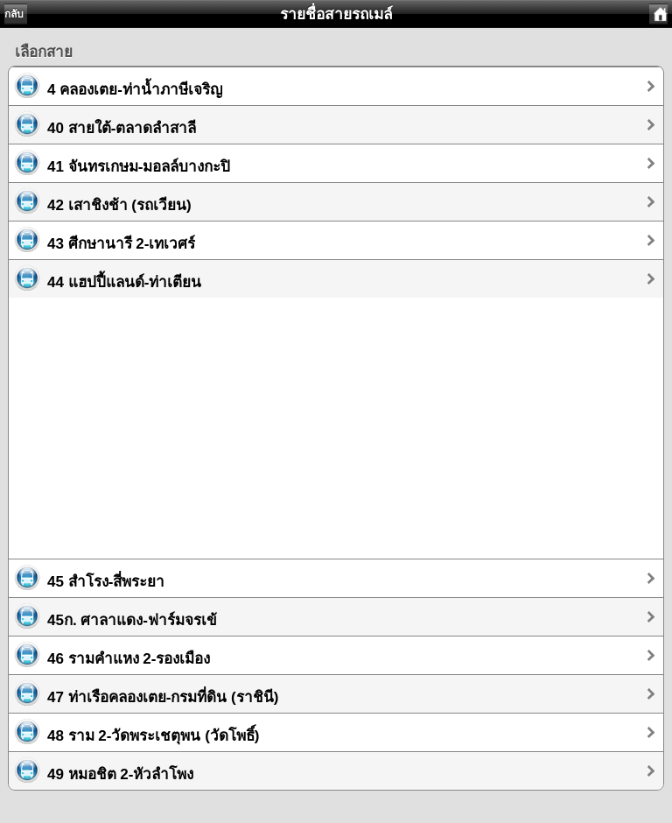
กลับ (14, 14)
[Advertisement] (336, 420)
